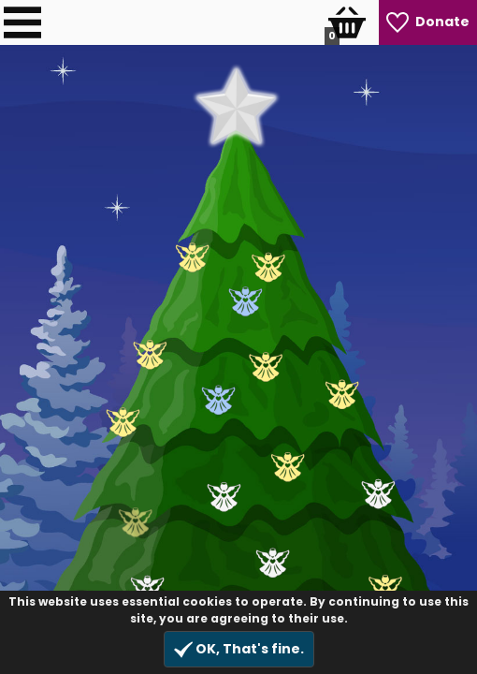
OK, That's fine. (239, 649)
